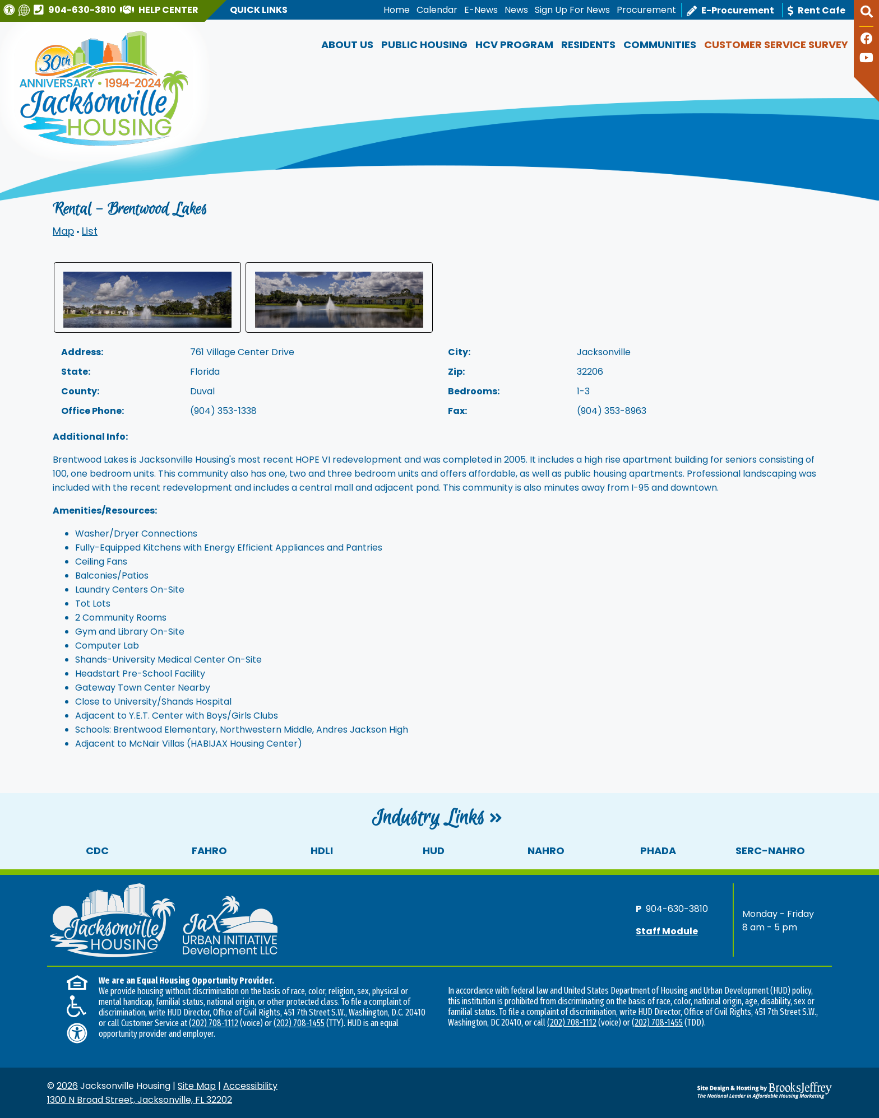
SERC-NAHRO (770, 851)
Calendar (437, 9)
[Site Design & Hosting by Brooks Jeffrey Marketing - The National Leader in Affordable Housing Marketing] (734, 1090)
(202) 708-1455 (299, 1023)
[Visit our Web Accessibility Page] (10, 10)
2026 (67, 1085)
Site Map (197, 1085)
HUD (434, 851)
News (516, 9)
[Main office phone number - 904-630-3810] (76, 9)
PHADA (658, 851)
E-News (481, 9)
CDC (97, 851)
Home (396, 9)
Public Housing (424, 45)
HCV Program (514, 45)
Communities (659, 45)
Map (63, 231)
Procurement (646, 9)
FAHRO (209, 851)
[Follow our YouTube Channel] (866, 59)
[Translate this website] (25, 10)
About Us (347, 45)
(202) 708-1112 (213, 1023)
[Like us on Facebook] (867, 40)
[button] (866, 16)
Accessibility (250, 1085)
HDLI (322, 851)
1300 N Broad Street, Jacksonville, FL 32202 (139, 1099)
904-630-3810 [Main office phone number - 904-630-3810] (677, 908)
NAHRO (546, 851)
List (90, 231)
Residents (588, 45)
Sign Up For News (572, 9)
